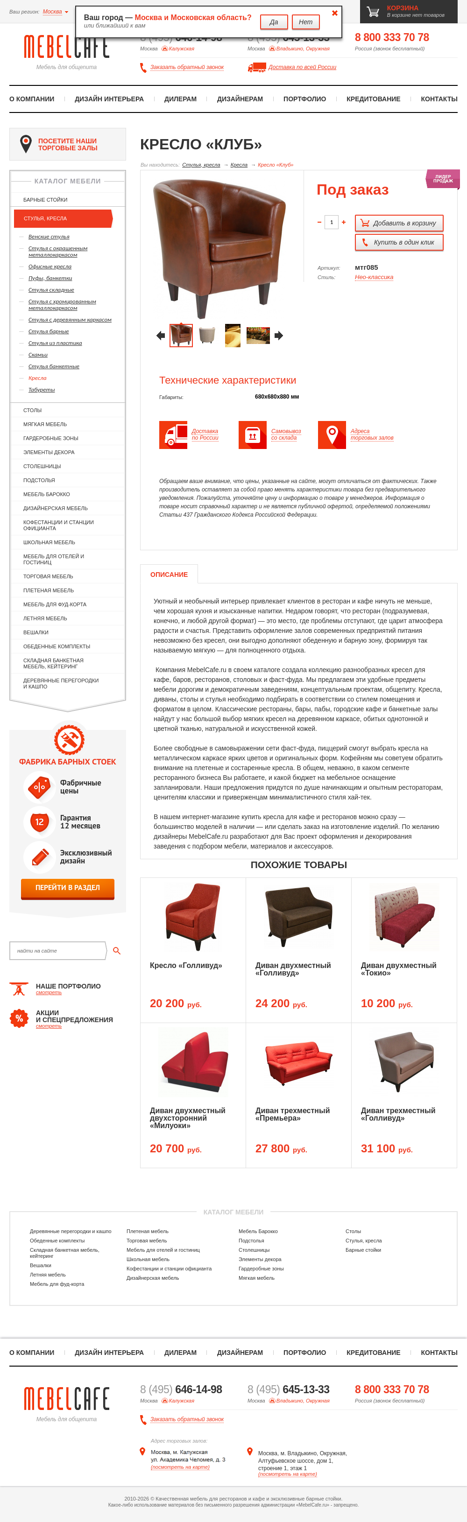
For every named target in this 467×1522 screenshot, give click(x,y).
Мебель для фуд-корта (54, 604)
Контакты (439, 99)
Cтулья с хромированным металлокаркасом (62, 304)
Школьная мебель (49, 542)
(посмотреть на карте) (180, 1467)
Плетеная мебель (48, 590)
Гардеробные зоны (50, 438)
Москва (52, 11)
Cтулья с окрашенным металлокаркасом (57, 251)
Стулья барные (48, 331)
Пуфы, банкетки (50, 277)
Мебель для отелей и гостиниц (53, 559)
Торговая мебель (48, 576)
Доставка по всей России (302, 67)
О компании (31, 99)
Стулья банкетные (53, 366)
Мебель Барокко (46, 494)
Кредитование (373, 99)
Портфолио (304, 99)
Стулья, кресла (45, 218)
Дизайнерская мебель (55, 508)
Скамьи (38, 354)
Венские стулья (49, 236)
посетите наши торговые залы (59, 144)
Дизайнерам (240, 99)
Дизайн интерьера (109, 99)
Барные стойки (45, 200)
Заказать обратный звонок (187, 67)
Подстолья (39, 480)
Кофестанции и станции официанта (58, 525)
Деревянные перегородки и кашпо (61, 683)
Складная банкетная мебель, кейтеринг (53, 663)
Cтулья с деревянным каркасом (70, 319)
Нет (305, 22)
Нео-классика (374, 277)
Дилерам (180, 99)
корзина (403, 8)
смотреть (49, 992)
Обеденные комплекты (56, 646)
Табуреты (41, 389)
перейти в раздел (67, 887)
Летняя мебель (45, 618)
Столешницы (42, 466)
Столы (32, 410)
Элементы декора (49, 452)
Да (274, 22)
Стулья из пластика (55, 342)
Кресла (37, 377)
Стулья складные (51, 289)
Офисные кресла (49, 266)
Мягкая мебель (45, 424)
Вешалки (36, 632)
